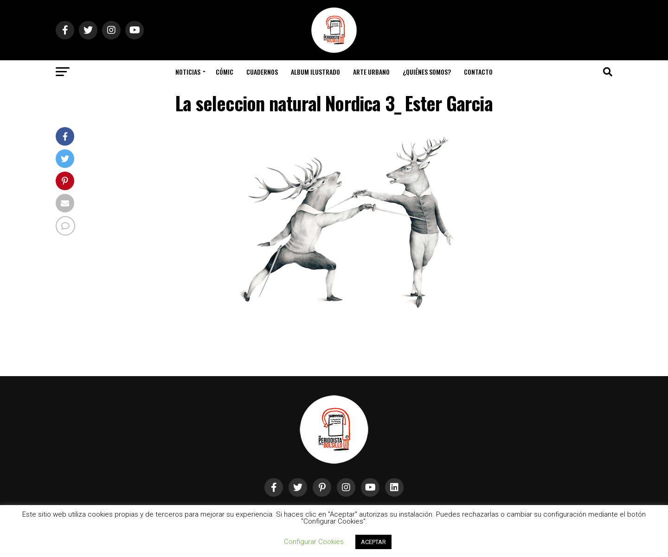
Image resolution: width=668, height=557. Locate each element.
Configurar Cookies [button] (314, 542)
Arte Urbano (371, 72)
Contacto (478, 72)
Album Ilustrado (315, 72)
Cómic (224, 72)
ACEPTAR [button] (373, 541)
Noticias (187, 72)
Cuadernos (262, 72)
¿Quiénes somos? (427, 72)
